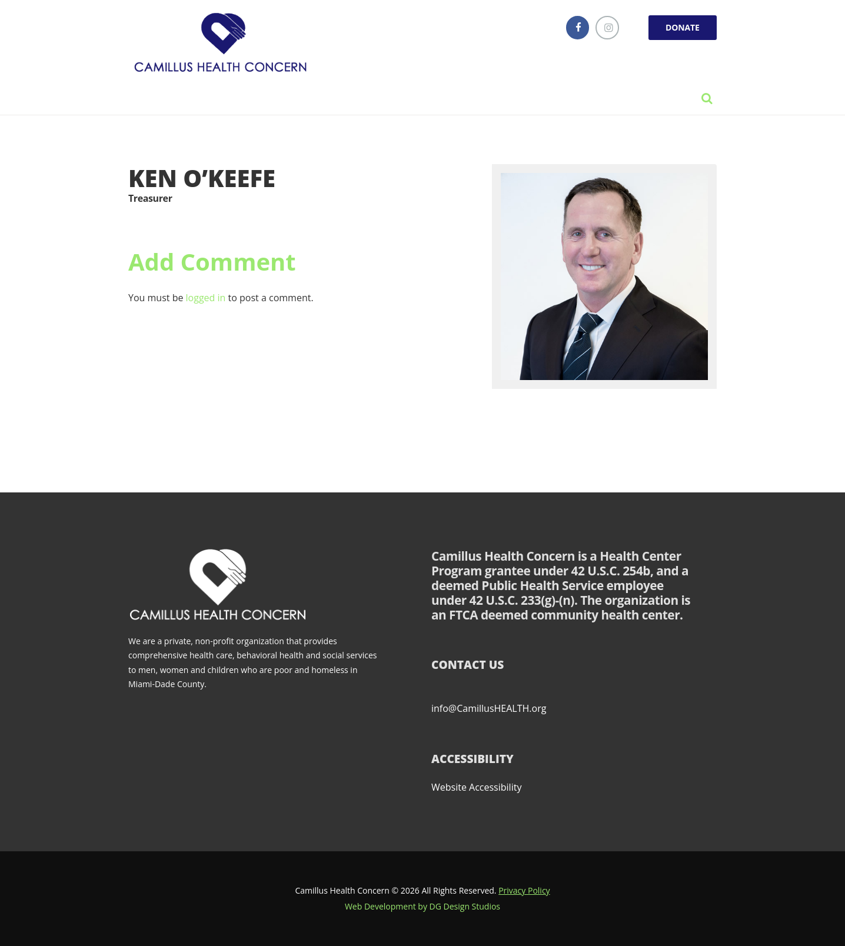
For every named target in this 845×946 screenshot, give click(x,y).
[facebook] (578, 27)
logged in (206, 297)
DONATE (683, 27)
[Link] (223, 44)
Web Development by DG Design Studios (422, 906)
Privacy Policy (524, 890)
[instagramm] (607, 27)
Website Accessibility (476, 787)
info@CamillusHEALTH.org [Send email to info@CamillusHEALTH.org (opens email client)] (488, 708)
